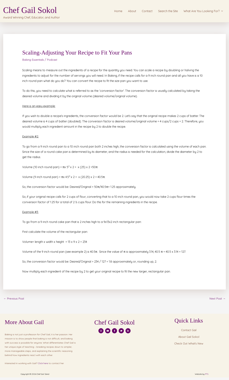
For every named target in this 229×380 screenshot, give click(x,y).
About (132, 12)
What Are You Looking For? (202, 12)
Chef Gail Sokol (42, 10)
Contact (147, 12)
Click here (43, 365)
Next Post (217, 301)
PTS (206, 376)
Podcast (53, 62)
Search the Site (168, 12)
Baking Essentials (33, 62)
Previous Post (14, 301)
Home (118, 12)
